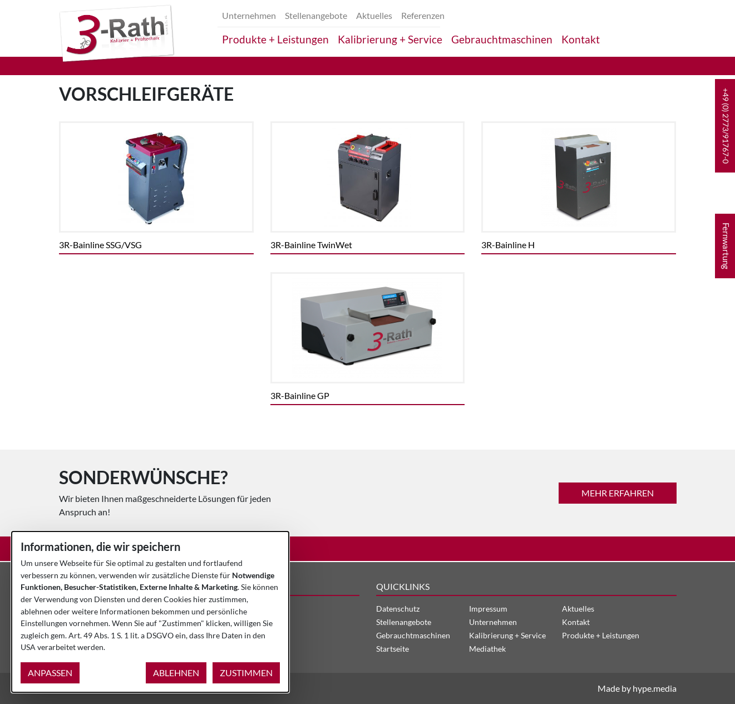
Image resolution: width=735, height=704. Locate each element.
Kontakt (580, 39)
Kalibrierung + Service (390, 39)
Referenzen (423, 15)
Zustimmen (246, 672)
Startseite (392, 648)
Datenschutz (398, 608)
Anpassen (50, 672)
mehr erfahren (617, 493)
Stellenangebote (316, 15)
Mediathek (487, 648)
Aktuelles (374, 15)
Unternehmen (249, 15)
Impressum (488, 608)
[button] (725, 126)
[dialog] (150, 612)
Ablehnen (176, 672)
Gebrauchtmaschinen (502, 39)
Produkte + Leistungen (275, 39)
